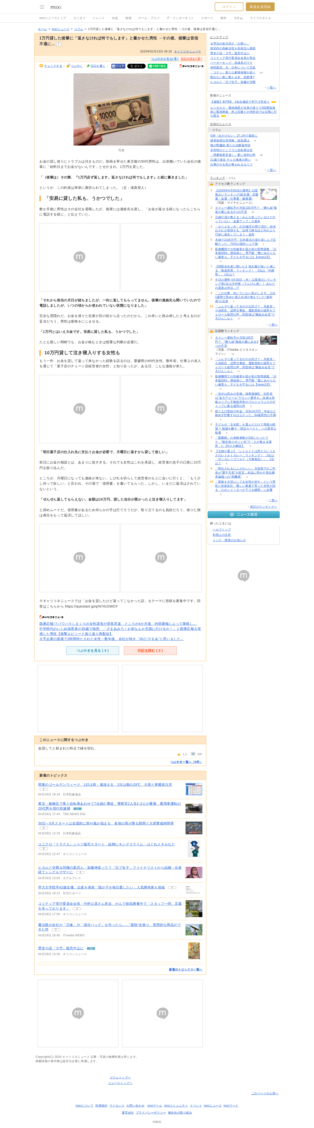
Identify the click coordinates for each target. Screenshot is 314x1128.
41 (256, 159)
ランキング (217, 178)
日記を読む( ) (191, 59)
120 (261, 67)
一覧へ (271, 87)
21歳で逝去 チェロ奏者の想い (230, 159)
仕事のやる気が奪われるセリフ (231, 164)
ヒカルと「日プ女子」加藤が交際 (233, 82)
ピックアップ (219, 37)
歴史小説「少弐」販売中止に (61, 948)
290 (263, 135)
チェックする (53, 66)
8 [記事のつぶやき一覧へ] (43, 848)
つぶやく (77, 66)
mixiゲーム (154, 1105)
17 (238, 318)
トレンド (99, 18)
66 (261, 48)
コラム (238, 18)
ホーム (42, 29)
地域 (128, 18)
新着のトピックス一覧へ (185, 969)
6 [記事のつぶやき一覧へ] (43, 828)
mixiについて (84, 1105)
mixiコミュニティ (176, 1105)
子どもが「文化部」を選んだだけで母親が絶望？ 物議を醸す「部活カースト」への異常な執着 (246, 428)
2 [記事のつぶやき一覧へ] (43, 789)
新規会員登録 (260, 7)
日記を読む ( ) (150, 651)
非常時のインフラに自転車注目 (231, 150)
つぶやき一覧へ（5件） (186, 762)
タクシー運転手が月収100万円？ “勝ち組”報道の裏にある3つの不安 (236, 342)
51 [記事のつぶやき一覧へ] (77, 808)
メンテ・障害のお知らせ (229, 540)
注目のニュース (220, 124)
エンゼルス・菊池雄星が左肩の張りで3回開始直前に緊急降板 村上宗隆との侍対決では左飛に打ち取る (243, 112)
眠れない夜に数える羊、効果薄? (232, 77)
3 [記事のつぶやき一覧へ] (77, 908)
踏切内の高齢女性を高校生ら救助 (233, 48)
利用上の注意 (222, 535)
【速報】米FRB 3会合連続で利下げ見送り (240, 101)
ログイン (229, 7)
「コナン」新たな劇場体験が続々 (233, 72)
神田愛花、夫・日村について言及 (233, 67)
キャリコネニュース (187, 51)
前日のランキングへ (263, 506)
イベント (196, 1105)
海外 (223, 18)
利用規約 (101, 1105)
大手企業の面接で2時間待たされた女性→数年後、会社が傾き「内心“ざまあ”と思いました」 (111, 639)
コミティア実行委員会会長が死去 (233, 58)
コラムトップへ (120, 1077)
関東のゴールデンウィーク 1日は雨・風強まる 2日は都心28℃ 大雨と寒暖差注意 (105, 784)
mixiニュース (60, 29)
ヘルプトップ (222, 529)
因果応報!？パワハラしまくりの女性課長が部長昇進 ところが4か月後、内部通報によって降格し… (118, 624)
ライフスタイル (260, 18)
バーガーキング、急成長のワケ (231, 62)
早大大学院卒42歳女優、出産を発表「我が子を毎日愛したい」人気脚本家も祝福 (101, 887)
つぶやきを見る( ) (165, 59)
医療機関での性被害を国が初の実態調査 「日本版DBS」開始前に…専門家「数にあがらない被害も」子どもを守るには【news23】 (246, 253)
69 (256, 145)
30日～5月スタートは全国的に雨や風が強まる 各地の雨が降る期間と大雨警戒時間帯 (106, 823)
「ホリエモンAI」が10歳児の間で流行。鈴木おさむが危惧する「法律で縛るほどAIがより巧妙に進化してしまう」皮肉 (245, 230)
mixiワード (230, 1105)
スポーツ (207, 18)
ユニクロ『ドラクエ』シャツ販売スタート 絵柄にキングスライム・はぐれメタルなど (106, 844)
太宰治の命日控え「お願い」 (230, 43)
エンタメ (79, 18)
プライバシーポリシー (151, 1112)
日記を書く (98, 66)
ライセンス (117, 1105)
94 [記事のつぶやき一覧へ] (91, 948)
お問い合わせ (136, 1105)
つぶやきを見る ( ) (93, 651)
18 (252, 212)
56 (261, 82)
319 (258, 164)
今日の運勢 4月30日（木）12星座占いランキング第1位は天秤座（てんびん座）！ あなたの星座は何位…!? (245, 284)
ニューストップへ (120, 1083)
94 (255, 53)
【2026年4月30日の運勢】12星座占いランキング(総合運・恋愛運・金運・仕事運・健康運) (237, 194)
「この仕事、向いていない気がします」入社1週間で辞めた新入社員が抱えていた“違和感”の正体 (245, 297)
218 (258, 63)
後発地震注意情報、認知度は (230, 140)
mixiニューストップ (52, 18)
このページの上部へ (264, 1093)
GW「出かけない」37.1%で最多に (234, 135)
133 (260, 77)
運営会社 (128, 1112)
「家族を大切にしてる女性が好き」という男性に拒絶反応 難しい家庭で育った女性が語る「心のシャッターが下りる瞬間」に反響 (245, 486)
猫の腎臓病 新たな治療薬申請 (230, 145)
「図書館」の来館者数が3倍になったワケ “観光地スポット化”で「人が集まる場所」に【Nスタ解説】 (243, 442)
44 (261, 72)
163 (255, 43)
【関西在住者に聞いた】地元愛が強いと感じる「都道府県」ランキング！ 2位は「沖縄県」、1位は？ (245, 270)
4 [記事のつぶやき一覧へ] (172, 887)
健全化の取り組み (180, 1112)
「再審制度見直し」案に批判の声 (233, 155)
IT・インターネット (180, 18)
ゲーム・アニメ (149, 18)
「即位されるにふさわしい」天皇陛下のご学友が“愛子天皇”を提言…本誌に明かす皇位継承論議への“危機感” (245, 472)
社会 (115, 18)
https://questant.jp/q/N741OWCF (91, 606)
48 (261, 155)
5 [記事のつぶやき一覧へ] (56, 929)
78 (261, 58)
